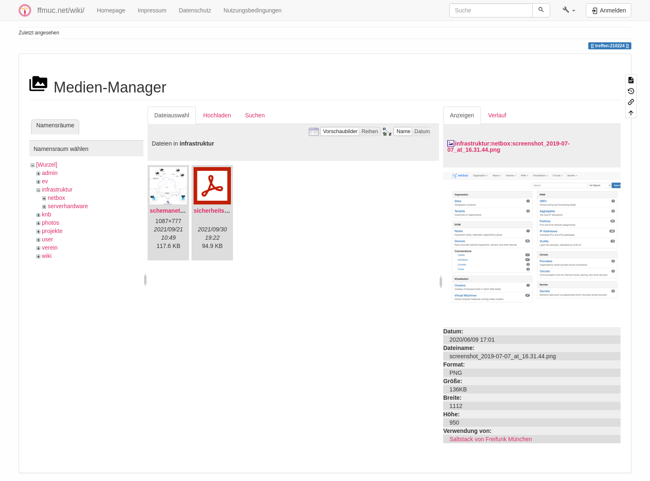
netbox (56, 197)
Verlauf (497, 115)
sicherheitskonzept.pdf (225, 210)
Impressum (152, 10)
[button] (569, 10)
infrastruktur (57, 189)
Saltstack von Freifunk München (490, 439)
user (47, 239)
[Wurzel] (46, 164)
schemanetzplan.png (178, 210)
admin (50, 173)
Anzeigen (462, 115)
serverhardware (68, 206)
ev (45, 181)
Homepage (111, 10)
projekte (52, 231)
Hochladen (217, 115)
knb (46, 214)
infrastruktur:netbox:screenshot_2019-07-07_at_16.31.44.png (508, 146)
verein (50, 247)
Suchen (254, 115)
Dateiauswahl (171, 115)
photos (50, 222)
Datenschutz (195, 10)
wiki (46, 256)
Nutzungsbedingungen (252, 10)
